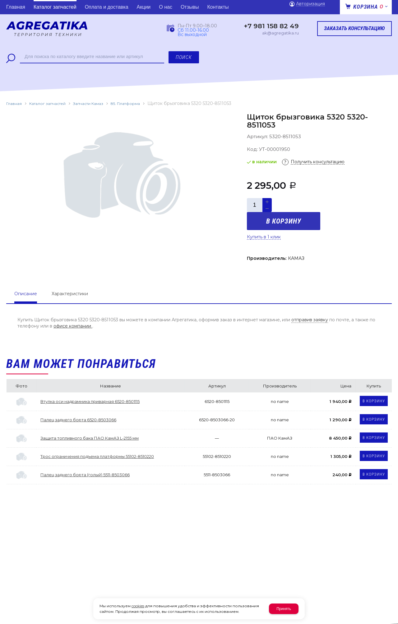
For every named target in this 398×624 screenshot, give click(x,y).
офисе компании (72, 326)
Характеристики (70, 293)
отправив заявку (309, 320)
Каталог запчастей (47, 103)
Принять (283, 609)
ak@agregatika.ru (280, 32)
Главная (14, 103)
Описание (25, 293)
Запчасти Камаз (88, 103)
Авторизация (310, 4)
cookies (138, 606)
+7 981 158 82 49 (271, 26)
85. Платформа (125, 103)
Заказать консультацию (354, 28)
